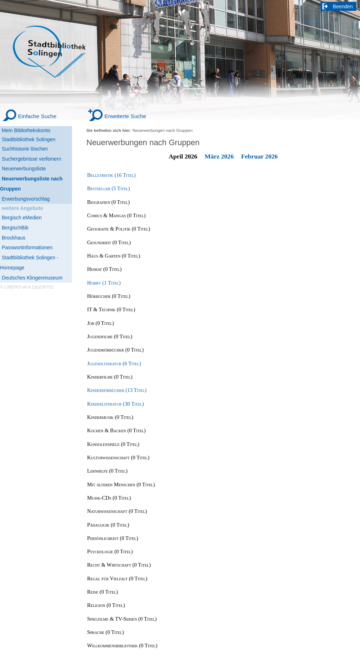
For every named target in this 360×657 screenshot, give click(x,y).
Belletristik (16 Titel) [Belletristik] (111, 175)
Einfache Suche (37, 116)
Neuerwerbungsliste (24, 168)
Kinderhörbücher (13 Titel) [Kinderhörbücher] (117, 390)
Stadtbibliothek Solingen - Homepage (29, 263)
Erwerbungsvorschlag (26, 199)
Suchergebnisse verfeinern (31, 159)
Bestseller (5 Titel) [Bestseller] (108, 188)
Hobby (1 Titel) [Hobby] (104, 283)
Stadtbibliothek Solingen (28, 139)
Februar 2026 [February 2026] (259, 156)
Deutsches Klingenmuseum (32, 278)
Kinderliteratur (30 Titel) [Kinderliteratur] (115, 404)
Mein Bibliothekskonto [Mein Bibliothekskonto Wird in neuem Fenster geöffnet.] (26, 130)
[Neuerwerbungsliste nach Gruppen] (36, 184)
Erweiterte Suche (125, 116)
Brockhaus (13, 238)
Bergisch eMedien (22, 217)
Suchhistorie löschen (25, 149)
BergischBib (15, 228)
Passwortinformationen (27, 247)
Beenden (343, 6)
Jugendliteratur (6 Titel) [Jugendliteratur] (114, 363)
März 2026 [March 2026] (219, 156)
